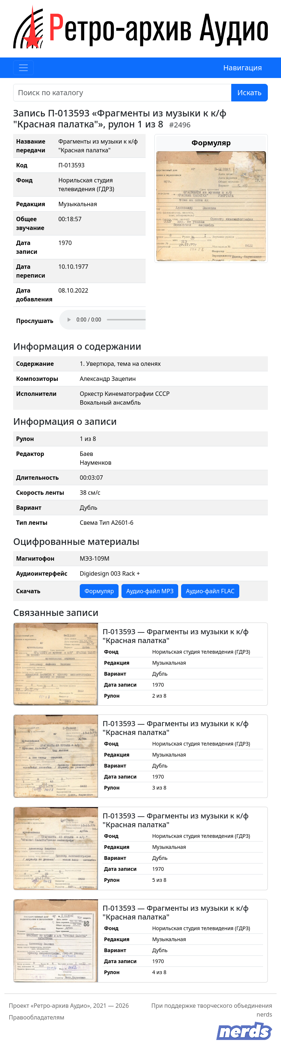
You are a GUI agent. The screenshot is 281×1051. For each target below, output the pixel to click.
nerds (264, 1014)
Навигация (242, 68)
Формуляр (99, 591)
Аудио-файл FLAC (210, 591)
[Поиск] (122, 92)
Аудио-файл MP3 (149, 591)
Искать (249, 92)
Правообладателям (36, 1017)
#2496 (180, 125)
